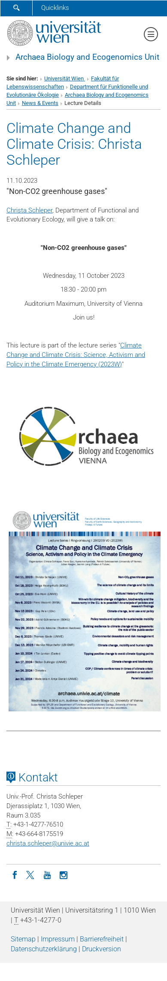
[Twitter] (31, 874)
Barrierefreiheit (102, 939)
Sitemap (23, 939)
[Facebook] (14, 874)
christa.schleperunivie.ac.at (47, 843)
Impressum (58, 939)
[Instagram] (63, 874)
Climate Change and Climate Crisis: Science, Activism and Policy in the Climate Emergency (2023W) (75, 354)
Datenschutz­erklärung (44, 949)
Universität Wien (64, 78)
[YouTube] (47, 874)
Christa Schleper (29, 210)
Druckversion (101, 949)
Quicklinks (55, 8)
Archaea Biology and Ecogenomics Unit (87, 57)
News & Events (40, 103)
